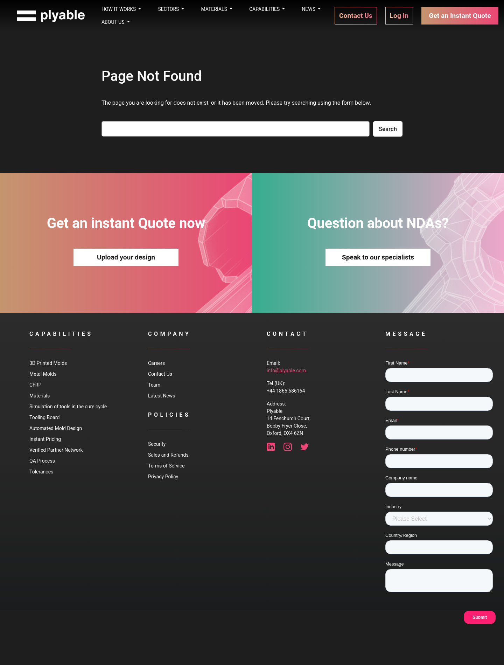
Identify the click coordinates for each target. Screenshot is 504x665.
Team (154, 385)
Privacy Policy (163, 476)
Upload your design (126, 257)
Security (157, 444)
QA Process (42, 461)
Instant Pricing (45, 439)
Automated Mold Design (55, 428)
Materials (39, 396)
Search (388, 128)
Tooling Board (44, 417)
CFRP (35, 385)
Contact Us (160, 374)
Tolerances (41, 471)
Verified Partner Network (56, 450)
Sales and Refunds (168, 455)
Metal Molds (42, 374)
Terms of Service (166, 466)
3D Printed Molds (48, 363)
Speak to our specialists (378, 257)
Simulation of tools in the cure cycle (68, 406)
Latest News (161, 396)
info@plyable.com (286, 370)
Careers (156, 363)
